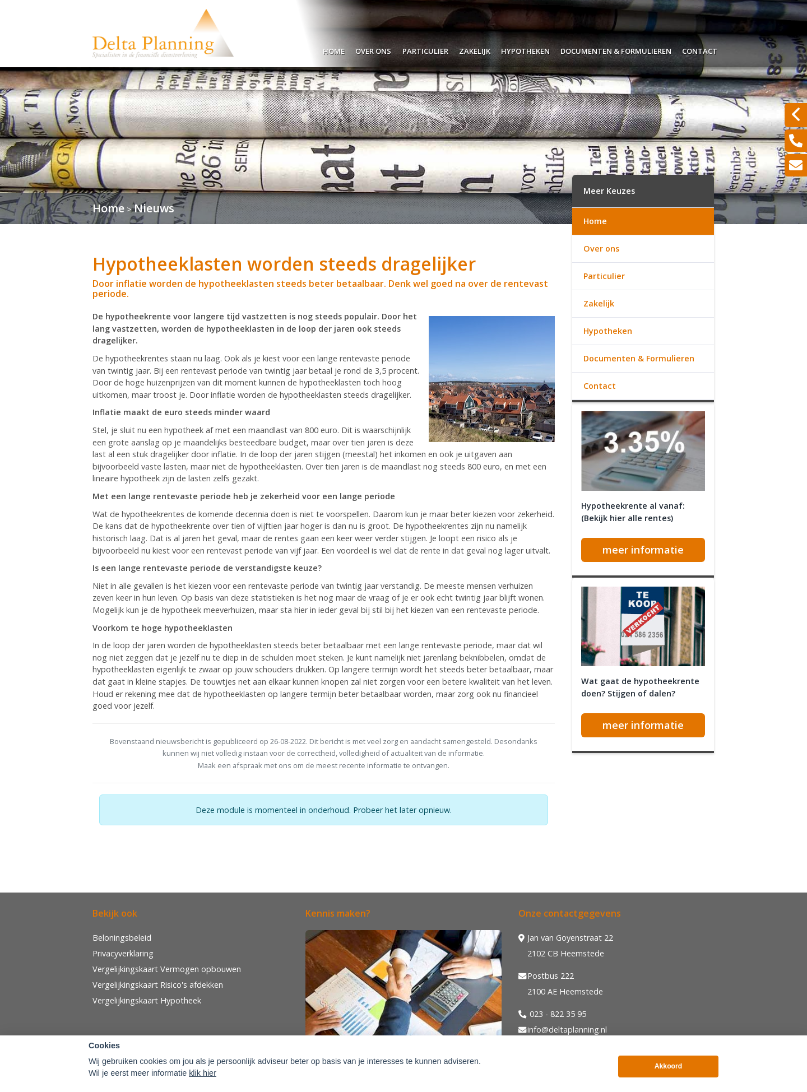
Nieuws (154, 208)
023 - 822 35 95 (552, 1014)
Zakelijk (474, 49)
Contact (699, 49)
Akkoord (669, 1073)
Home (334, 49)
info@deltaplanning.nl (562, 1030)
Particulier (425, 49)
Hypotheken (525, 49)
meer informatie (643, 549)
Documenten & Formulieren (615, 49)
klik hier (202, 1080)
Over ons (373, 49)
